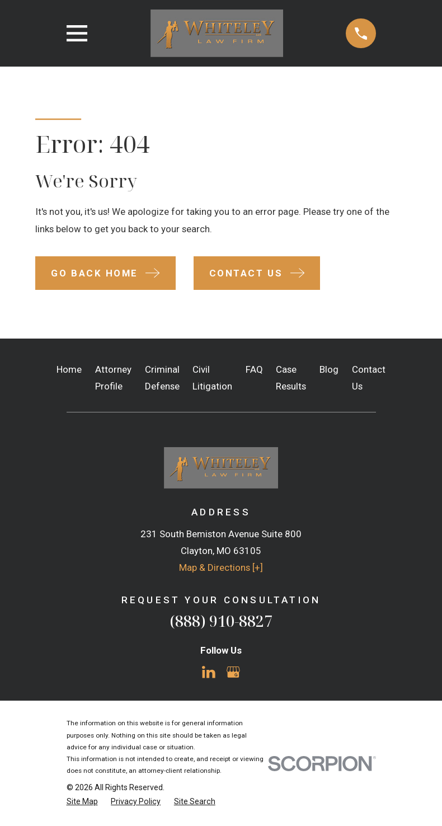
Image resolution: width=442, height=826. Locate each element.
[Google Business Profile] (233, 672)
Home (69, 369)
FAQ (254, 369)
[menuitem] (82, 802)
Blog (328, 369)
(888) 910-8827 (221, 621)
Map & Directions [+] (221, 567)
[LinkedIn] (208, 672)
